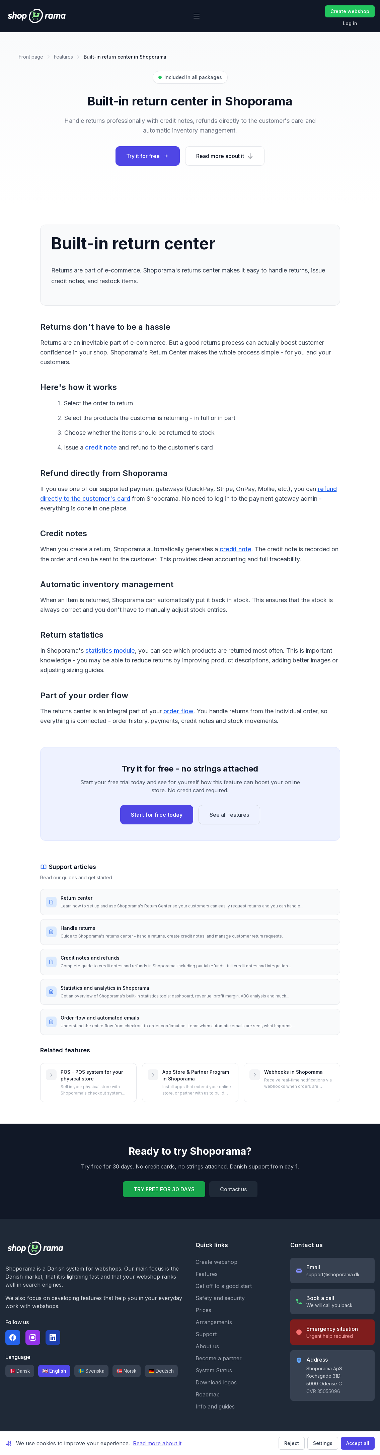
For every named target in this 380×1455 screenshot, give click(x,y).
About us (207, 1346)
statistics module (110, 650)
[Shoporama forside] (36, 16)
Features (63, 57)
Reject (291, 1443)
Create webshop (349, 11)
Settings (322, 1443)
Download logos (216, 1382)
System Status (214, 1370)
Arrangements (214, 1322)
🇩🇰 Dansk (19, 1371)
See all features (229, 814)
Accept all (357, 1443)
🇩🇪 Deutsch (161, 1371)
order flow (178, 711)
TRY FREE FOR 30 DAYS (164, 1189)
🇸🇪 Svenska (91, 1371)
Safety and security (220, 1298)
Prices (203, 1310)
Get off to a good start (224, 1286)
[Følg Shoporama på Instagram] (32, 1337)
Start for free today (156, 814)
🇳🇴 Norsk (127, 1371)
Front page (31, 57)
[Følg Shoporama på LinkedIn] (53, 1337)
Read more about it (224, 156)
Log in (350, 23)
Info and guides (215, 1406)
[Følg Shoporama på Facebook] (12, 1337)
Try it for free (147, 156)
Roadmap (208, 1394)
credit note (101, 447)
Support (206, 1334)
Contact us (233, 1189)
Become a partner (219, 1358)
